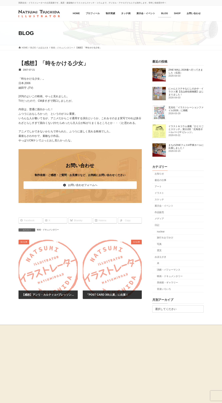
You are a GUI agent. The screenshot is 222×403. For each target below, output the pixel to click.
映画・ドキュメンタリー (48, 230)
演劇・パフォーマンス (168, 269)
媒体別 (89, 347)
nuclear (161, 231)
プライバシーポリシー (31, 374)
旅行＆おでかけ (165, 237)
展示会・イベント (164, 206)
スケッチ (159, 199)
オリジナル (91, 353)
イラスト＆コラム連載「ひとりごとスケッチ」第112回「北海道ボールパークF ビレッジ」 (185, 129)
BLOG (23, 352)
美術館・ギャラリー (167, 282)
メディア (159, 218)
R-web (140, 397)
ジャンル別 (91, 341)
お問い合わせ (27, 363)
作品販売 (159, 212)
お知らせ (159, 173)
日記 (157, 225)
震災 (159, 250)
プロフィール (27, 341)
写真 (159, 244)
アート (158, 186)
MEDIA (24, 369)
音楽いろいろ (164, 289)
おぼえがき (160, 257)
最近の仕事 (160, 180)
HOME (24, 335)
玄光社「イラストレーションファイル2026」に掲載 (185, 109)
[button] (80, 185)
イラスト (159, 193)
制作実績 (88, 335)
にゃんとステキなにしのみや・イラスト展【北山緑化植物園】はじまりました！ (185, 91)
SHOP (23, 357)
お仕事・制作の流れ (93, 359)
